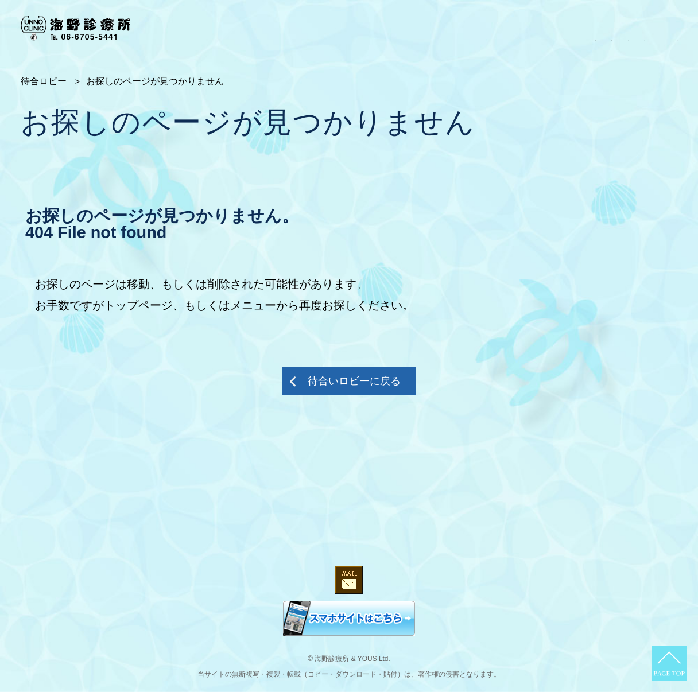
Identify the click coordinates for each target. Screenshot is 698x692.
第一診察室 (398, 27)
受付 (349, 27)
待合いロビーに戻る (354, 381)
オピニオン (522, 27)
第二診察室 (460, 27)
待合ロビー (301, 27)
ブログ (619, 27)
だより (663, 27)
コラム (575, 27)
